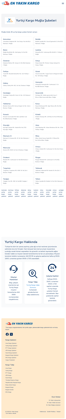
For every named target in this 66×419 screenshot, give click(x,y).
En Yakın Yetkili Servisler (53, 402)
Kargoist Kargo (9, 387)
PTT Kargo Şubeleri (11, 348)
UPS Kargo (8, 375)
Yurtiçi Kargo (9, 370)
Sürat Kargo (9, 378)
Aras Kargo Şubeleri (11, 343)
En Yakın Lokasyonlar (54, 400)
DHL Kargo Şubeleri (11, 357)
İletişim (58, 411)
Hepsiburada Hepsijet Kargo (13, 382)
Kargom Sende (9, 390)
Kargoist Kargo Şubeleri (12, 355)
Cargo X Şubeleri (10, 360)
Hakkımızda (43, 411)
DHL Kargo (8, 392)
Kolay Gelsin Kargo (11, 385)
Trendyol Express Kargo (12, 380)
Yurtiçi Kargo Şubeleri (11, 345)
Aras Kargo (9, 368)
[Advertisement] (33, 217)
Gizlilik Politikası (51, 411)
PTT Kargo (8, 373)
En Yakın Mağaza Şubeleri (53, 405)
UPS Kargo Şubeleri (11, 350)
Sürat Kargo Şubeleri (11, 353)
